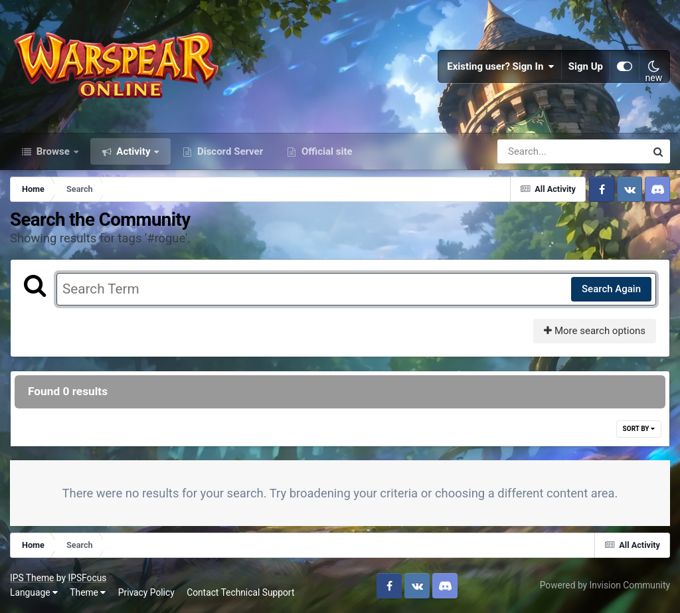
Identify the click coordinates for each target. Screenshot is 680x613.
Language (34, 592)
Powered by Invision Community (605, 585)
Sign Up (585, 66)
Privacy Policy (146, 592)
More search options (594, 331)
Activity (133, 151)
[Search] (533, 151)
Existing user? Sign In (500, 66)
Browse (53, 151)
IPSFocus (87, 577)
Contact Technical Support (240, 592)
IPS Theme (32, 577)
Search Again (611, 289)
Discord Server (229, 151)
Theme (88, 592)
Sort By (639, 428)
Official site (325, 151)
